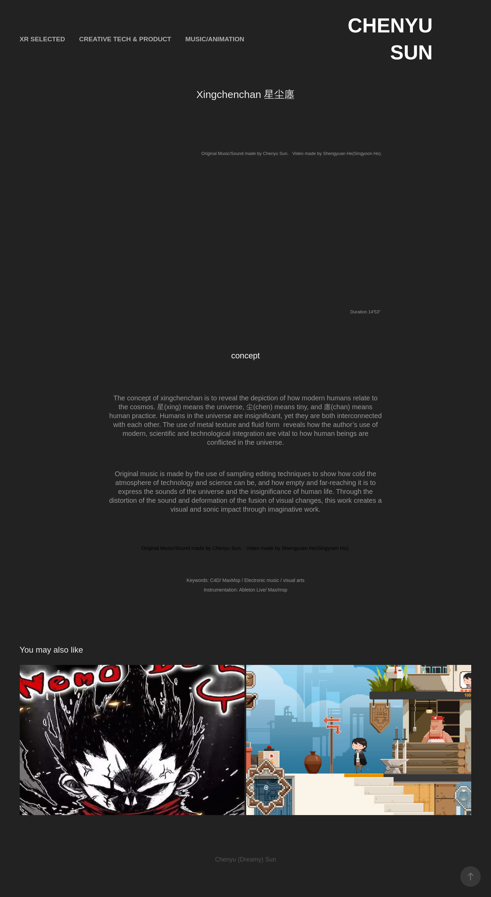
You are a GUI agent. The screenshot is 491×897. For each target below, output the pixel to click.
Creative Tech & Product (125, 39)
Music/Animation (214, 39)
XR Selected (42, 39)
